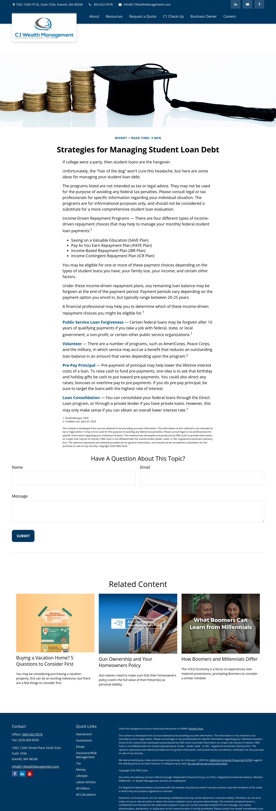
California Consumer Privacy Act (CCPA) (230, 760)
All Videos (83, 788)
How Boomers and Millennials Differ (220, 659)
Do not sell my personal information (207, 763)
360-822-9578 (100, 4)
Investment (84, 740)
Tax (78, 763)
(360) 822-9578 (32, 734)
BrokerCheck (196, 728)
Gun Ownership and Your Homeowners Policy (125, 662)
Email (145, 467)
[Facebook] (259, 4)
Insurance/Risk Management (86, 755)
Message (20, 496)
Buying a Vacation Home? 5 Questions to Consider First (45, 660)
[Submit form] (23, 536)
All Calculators (86, 794)
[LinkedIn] (235, 4)
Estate (80, 747)
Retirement (84, 734)
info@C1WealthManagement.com (144, 4)
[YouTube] (247, 4)
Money (81, 769)
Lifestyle (82, 776)
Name (17, 467)
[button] (94, 16)
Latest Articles (86, 782)
